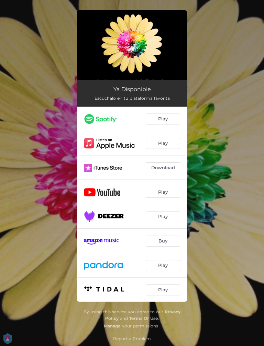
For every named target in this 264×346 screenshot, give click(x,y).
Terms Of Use (143, 318)
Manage (112, 325)
